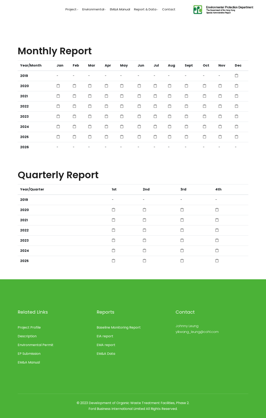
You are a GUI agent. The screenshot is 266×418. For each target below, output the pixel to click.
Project (71, 9)
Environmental (94, 9)
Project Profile (29, 327)
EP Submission (29, 353)
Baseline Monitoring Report (119, 327)
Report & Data (146, 9)
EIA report (105, 336)
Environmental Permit (35, 345)
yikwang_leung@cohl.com (197, 331)
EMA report (106, 345)
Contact (168, 9)
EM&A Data (106, 353)
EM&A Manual (120, 9)
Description (27, 336)
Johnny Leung (187, 326)
